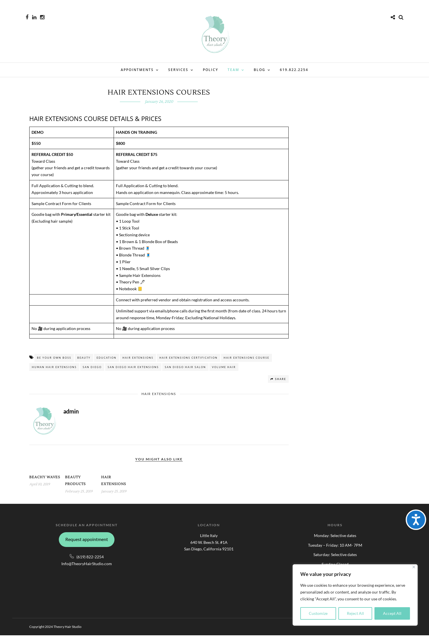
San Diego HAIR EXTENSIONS (133, 368)
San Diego (92, 368)
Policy (210, 69)
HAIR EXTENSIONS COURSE (246, 359)
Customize (318, 613)
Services (178, 69)
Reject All (355, 613)
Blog (259, 69)
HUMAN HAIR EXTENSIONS (54, 368)
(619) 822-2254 (90, 558)
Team (233, 69)
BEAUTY (84, 359)
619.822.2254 (294, 69)
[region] (355, 595)
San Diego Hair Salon (185, 368)
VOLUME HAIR (224, 368)
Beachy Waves (44, 479)
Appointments (137, 69)
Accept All (392, 613)
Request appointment (86, 541)
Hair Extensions (137, 359)
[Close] (414, 567)
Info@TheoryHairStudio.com (86, 565)
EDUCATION (106, 359)
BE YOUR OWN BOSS (54, 359)
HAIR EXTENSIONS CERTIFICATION (188, 359)
